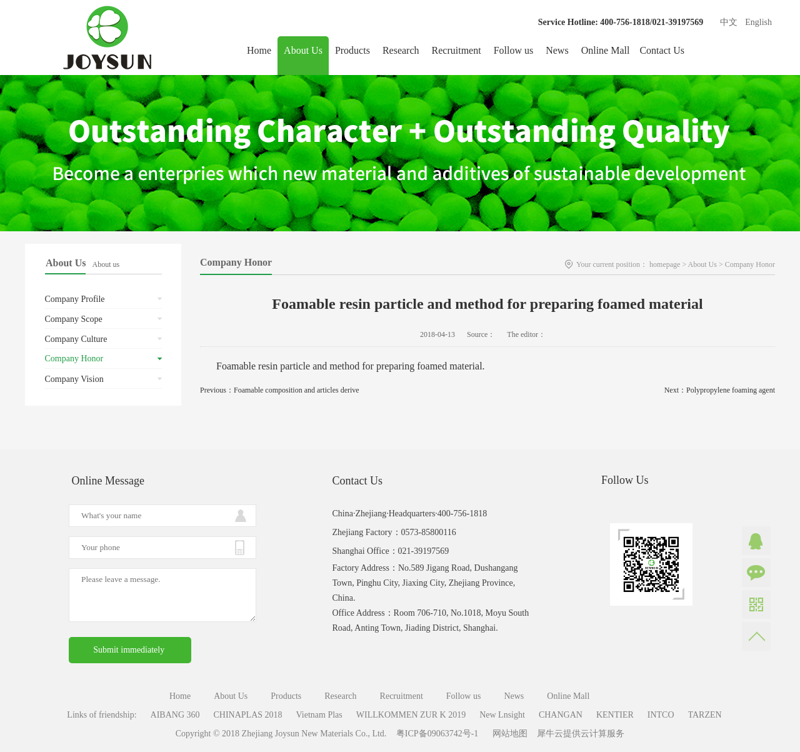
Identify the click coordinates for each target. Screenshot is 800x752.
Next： (719, 390)
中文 (729, 22)
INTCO (661, 714)
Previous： (279, 390)
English (758, 22)
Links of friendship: (101, 714)
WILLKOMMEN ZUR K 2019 (411, 714)
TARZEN (705, 714)
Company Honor (750, 264)
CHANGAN (560, 714)
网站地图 (508, 733)
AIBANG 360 (175, 714)
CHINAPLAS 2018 (248, 714)
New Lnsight (502, 714)
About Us (702, 264)
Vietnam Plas (319, 714)
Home (259, 50)
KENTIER (615, 714)
